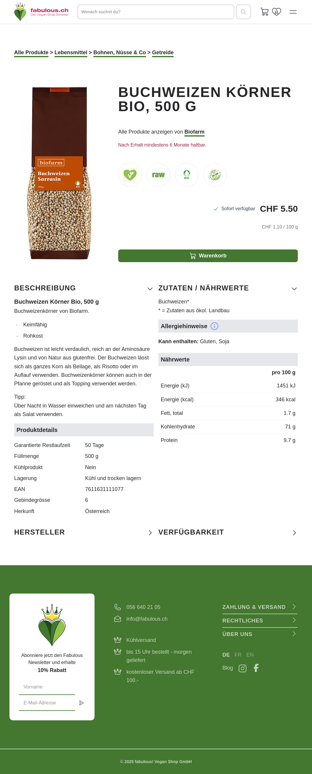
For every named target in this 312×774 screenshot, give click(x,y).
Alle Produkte (31, 52)
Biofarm (194, 132)
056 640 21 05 (143, 607)
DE (226, 655)
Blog (227, 668)
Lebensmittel (71, 52)
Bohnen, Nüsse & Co (119, 52)
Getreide (163, 52)
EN (250, 655)
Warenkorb (207, 255)
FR (238, 655)
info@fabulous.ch (147, 619)
